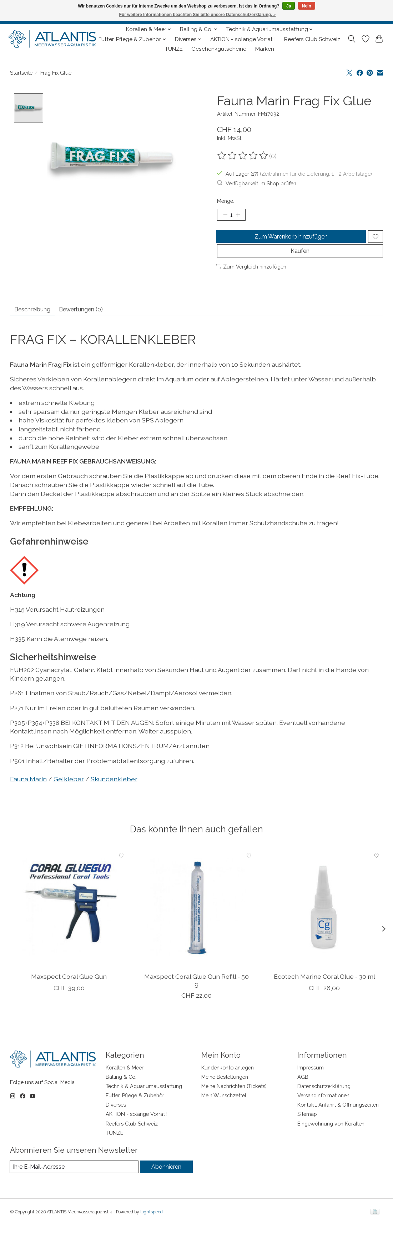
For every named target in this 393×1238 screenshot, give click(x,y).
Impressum (310, 1080)
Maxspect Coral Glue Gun (69, 989)
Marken (264, 49)
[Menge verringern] (225, 216)
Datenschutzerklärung (324, 1099)
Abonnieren (166, 1179)
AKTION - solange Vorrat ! (243, 39)
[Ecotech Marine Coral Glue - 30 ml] (324, 920)
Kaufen (300, 259)
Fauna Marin (28, 791)
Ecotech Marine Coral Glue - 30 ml (324, 989)
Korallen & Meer (124, 1080)
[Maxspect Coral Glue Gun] (69, 920)
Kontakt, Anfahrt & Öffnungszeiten (338, 1117)
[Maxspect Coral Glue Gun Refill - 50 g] (196, 920)
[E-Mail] (74, 1179)
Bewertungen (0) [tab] (95, 320)
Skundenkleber (114, 791)
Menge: (225, 201)
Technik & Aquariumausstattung (144, 1099)
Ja (288, 6)
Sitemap (307, 1126)
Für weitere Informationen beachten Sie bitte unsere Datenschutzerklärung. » (197, 14)
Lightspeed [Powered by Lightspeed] (151, 1224)
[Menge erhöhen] (241, 216)
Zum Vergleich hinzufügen (251, 276)
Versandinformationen (323, 1108)
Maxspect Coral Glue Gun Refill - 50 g (196, 992)
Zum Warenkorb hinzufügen (290, 240)
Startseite (21, 73)
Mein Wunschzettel (223, 1108)
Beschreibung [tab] (37, 320)
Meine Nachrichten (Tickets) (234, 1099)
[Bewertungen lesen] (243, 155)
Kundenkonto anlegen (227, 1080)
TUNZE (174, 49)
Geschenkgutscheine (218, 49)
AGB (302, 1089)
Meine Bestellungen (224, 1089)
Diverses (116, 1117)
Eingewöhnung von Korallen (330, 1136)
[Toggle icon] (351, 38)
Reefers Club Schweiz (312, 39)
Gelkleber (69, 791)
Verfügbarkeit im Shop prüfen (256, 183)
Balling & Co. (121, 1089)
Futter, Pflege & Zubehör (135, 1108)
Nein (306, 6)
